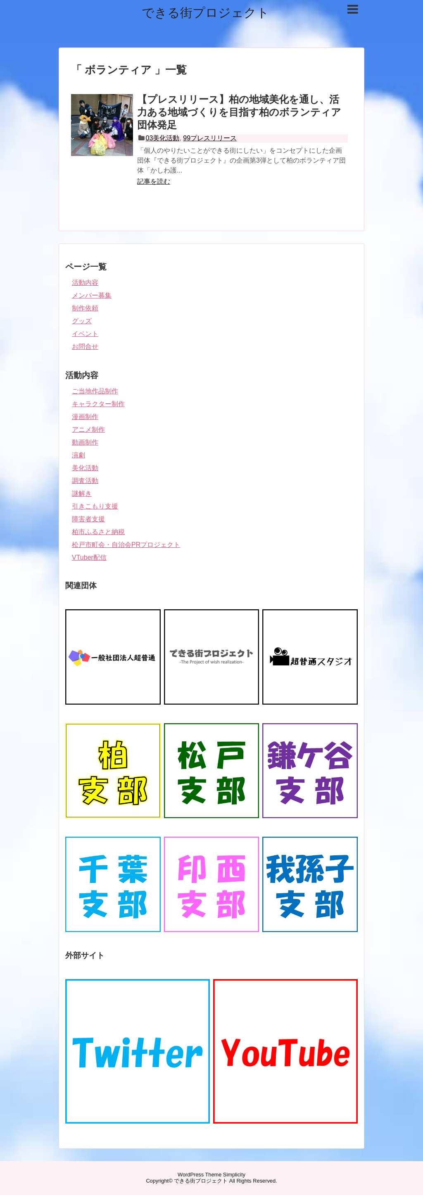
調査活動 (85, 480)
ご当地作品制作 (95, 391)
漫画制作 (85, 416)
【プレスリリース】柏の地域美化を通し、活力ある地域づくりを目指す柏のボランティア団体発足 (239, 112)
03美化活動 (163, 138)
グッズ (82, 320)
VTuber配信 (89, 557)
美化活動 (85, 467)
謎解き (82, 493)
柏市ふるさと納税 (98, 531)
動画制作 (85, 442)
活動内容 (85, 282)
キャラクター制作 (98, 403)
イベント (85, 333)
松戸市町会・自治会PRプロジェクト (126, 544)
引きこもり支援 (95, 506)
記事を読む (153, 181)
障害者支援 (88, 519)
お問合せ (85, 346)
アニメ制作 (88, 429)
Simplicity (234, 1174)
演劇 (78, 455)
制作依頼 (85, 308)
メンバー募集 (92, 295)
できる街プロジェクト (205, 12)
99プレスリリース (210, 138)
